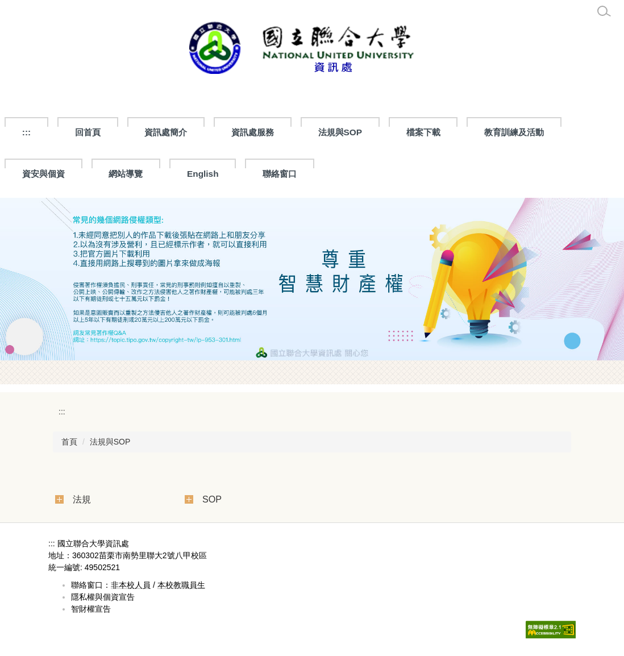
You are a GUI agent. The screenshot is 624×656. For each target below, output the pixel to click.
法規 (82, 499)
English (203, 173)
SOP (212, 499)
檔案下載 (423, 132)
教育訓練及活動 (514, 132)
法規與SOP (110, 441)
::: (26, 132)
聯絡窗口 (280, 173)
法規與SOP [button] (340, 132)
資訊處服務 (252, 132)
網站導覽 (126, 173)
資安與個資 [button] (43, 173)
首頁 (69, 441)
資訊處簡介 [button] (165, 132)
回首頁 (88, 132)
